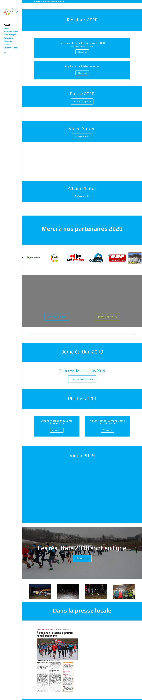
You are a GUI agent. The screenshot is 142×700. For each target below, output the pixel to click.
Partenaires (8, 38)
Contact (7, 45)
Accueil (7, 25)
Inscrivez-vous (57, 317)
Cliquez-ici (82, 52)
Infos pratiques (10, 35)
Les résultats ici (82, 379)
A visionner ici (82, 136)
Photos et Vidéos (11, 32)
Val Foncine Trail (11, 48)
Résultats (8, 41)
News (6, 28)
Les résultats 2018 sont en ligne (82, 547)
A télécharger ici (82, 101)
